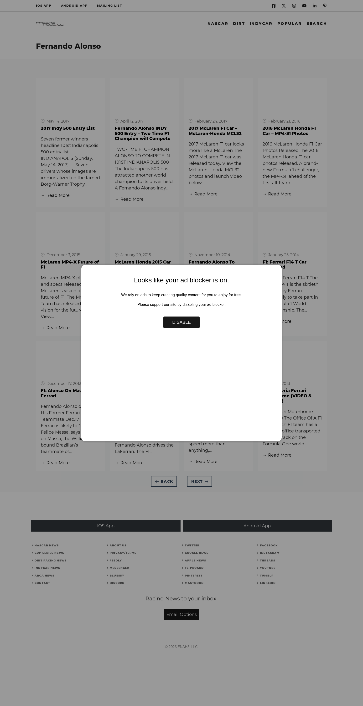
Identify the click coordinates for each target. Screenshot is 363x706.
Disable (181, 322)
